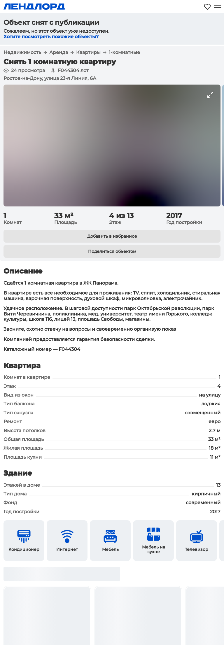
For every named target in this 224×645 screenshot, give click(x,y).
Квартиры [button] (88, 52)
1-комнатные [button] (124, 52)
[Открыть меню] (217, 6)
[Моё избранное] (207, 6)
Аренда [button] (58, 52)
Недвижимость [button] (22, 52)
